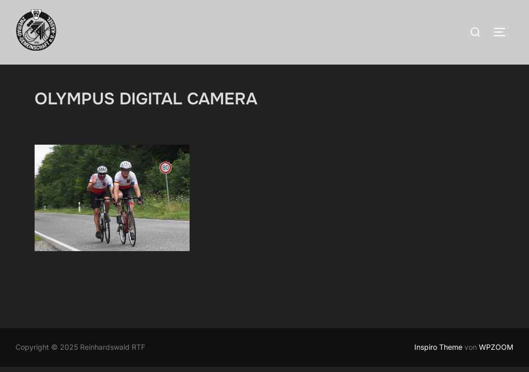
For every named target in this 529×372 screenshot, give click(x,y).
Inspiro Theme (438, 347)
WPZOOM (496, 347)
